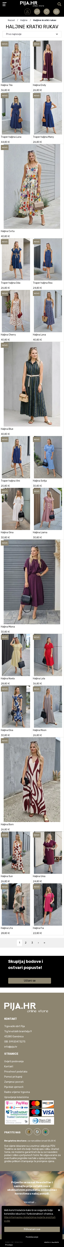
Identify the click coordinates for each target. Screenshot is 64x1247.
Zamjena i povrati (14, 1081)
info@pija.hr (10, 1046)
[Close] (32, 1229)
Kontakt (8, 1066)
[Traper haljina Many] (60, 141)
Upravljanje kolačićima (16, 1097)
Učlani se (29, 980)
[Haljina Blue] (60, 433)
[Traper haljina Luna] (28, 141)
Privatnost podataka (15, 1071)
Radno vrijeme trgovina (17, 1092)
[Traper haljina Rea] (60, 287)
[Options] (32, 1237)
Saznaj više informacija (21, 972)
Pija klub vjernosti (13, 1087)
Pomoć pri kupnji (13, 1076)
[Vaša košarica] (56, 12)
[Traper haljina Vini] (28, 485)
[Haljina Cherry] (28, 338)
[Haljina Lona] (60, 338)
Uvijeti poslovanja (14, 1061)
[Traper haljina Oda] (28, 287)
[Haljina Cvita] (60, 235)
